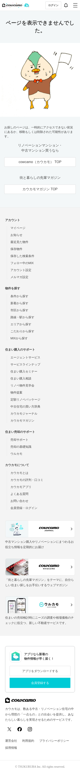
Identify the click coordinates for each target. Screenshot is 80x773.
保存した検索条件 (22, 256)
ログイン (53, 5)
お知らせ (16, 235)
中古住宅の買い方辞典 (25, 406)
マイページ (17, 228)
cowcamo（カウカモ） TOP (40, 162)
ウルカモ (16, 453)
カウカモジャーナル (23, 413)
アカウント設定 (20, 270)
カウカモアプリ (20, 487)
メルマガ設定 (19, 277)
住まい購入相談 (20, 378)
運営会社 (11, 740)
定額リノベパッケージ (25, 399)
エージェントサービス (25, 357)
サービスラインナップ (25, 364)
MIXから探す (19, 338)
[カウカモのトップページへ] (14, 5)
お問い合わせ (19, 501)
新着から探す (19, 303)
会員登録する (40, 683)
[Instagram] (30, 729)
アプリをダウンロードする (40, 671)
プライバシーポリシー (54, 740)
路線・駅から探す (22, 317)
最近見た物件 (19, 242)
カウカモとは (19, 473)
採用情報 (11, 747)
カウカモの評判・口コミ (26, 480)
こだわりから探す (22, 331)
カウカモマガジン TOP (40, 189)
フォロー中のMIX (22, 263)
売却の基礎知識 (20, 446)
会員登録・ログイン (23, 508)
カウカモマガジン (22, 420)
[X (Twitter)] (9, 729)
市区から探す (19, 310)
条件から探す (19, 296)
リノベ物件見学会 (22, 385)
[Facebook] (19, 729)
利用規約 (28, 740)
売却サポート (19, 439)
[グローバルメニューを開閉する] (75, 5)
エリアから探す (20, 324)
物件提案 (16, 392)
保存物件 (16, 249)
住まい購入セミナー (23, 371)
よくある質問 (19, 494)
